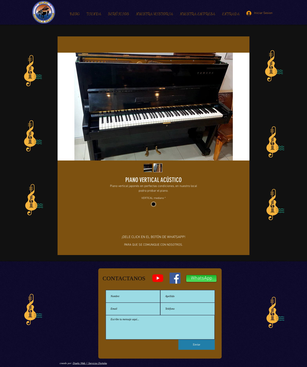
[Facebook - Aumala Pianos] (175, 278)
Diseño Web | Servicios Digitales (90, 363)
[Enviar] (196, 345)
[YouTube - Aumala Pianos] (157, 278)
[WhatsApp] (201, 278)
